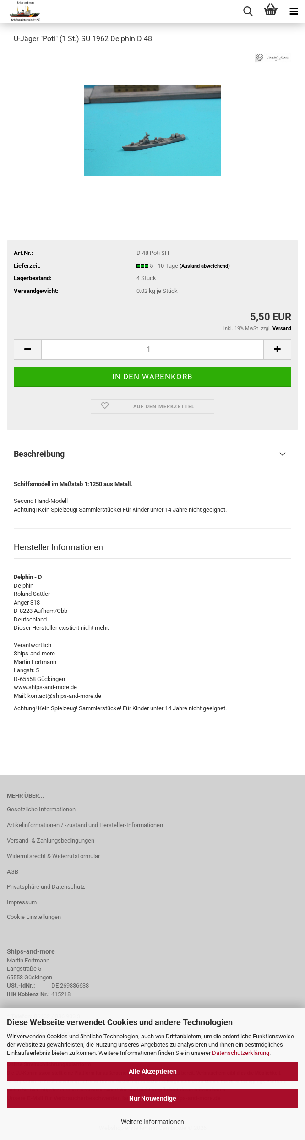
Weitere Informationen (152, 1121)
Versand (281, 328)
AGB (12, 871)
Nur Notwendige (152, 1098)
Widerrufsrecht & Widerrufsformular (53, 856)
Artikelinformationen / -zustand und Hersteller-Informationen (85, 824)
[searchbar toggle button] (247, 11)
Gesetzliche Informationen (41, 809)
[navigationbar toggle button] (293, 11)
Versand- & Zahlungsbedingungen (50, 840)
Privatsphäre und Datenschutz (46, 886)
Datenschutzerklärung (240, 1052)
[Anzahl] (152, 349)
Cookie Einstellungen (34, 916)
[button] (27, 349)
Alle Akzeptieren (153, 1071)
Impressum (22, 902)
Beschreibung (39, 454)
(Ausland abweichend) (205, 266)
